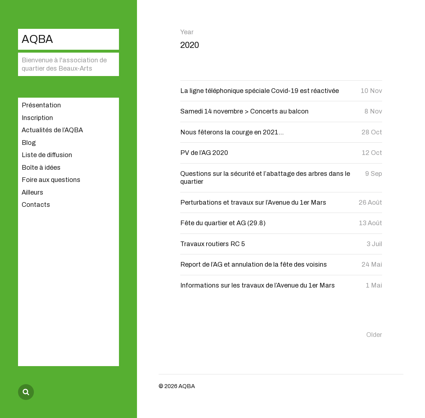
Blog (29, 142)
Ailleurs (32, 192)
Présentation (41, 105)
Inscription (37, 117)
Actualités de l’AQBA (52, 130)
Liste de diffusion (47, 155)
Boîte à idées (41, 167)
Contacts (36, 204)
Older (374, 334)
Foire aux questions (51, 179)
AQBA (37, 39)
